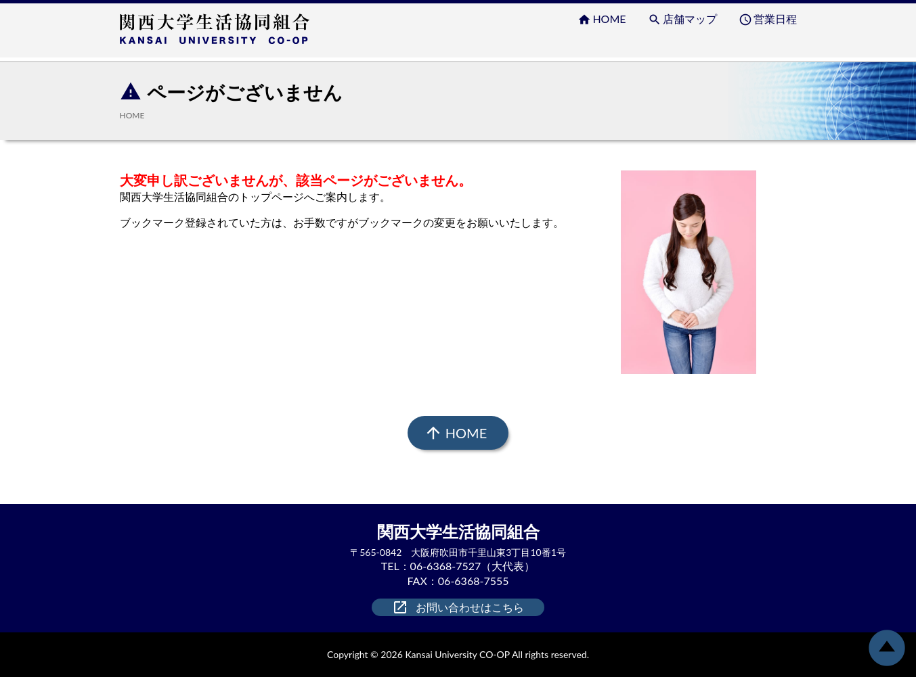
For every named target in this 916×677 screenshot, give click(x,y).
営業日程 (768, 19)
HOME (601, 19)
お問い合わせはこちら (458, 607)
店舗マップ (682, 19)
